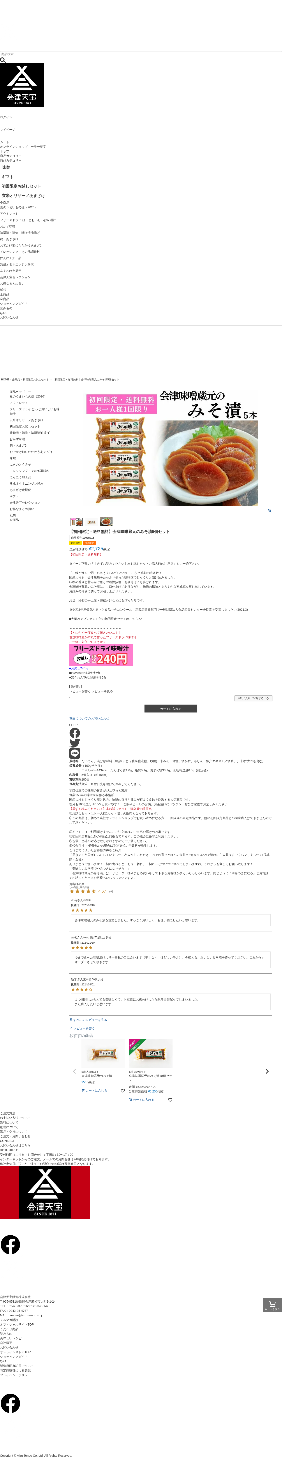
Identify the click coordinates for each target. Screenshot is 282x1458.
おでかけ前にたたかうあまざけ (31, 452)
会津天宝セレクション (25, 502)
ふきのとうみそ (20, 464)
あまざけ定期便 (20, 490)
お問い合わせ (9, 317)
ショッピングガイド (14, 303)
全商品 (4, 299)
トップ (4, 151)
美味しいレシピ (10, 1338)
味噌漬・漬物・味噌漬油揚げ (29, 432)
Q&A (3, 313)
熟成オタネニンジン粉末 (26, 483)
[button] (74, 1071)
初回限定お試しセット (36, 379)
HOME (5, 379)
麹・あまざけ (19, 445)
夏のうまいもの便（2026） (28, 396)
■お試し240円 (78, 668)
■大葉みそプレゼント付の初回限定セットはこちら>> (105, 619)
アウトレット (19, 403)
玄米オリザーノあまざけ (26, 420)
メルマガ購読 (9, 1320)
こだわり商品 (9, 1329)
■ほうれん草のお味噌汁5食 (87, 677)
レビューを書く (80, 691)
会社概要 (6, 1343)
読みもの (6, 308)
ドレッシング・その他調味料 (29, 471)
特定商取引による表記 (15, 1370)
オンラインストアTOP (15, 1352)
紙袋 (13, 515)
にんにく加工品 (20, 477)
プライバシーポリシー (15, 1375)
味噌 (13, 458)
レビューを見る (102, 691)
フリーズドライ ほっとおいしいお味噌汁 (35, 411)
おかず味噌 (17, 439)
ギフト (14, 496)
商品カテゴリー (10, 156)
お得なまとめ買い (22, 509)
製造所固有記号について (17, 1366)
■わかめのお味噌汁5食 (84, 673)
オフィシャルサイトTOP (17, 1324)
